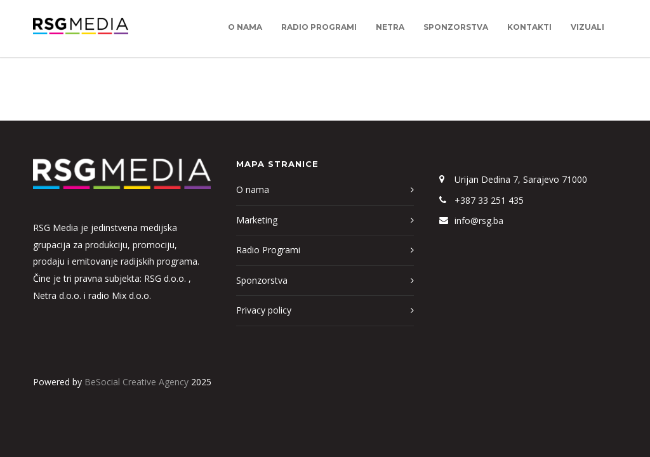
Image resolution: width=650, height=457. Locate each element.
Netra (390, 27)
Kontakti (529, 27)
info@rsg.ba (478, 221)
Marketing (256, 220)
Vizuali (587, 27)
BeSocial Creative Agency (136, 382)
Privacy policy (263, 310)
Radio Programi (319, 27)
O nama (245, 27)
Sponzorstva (455, 27)
